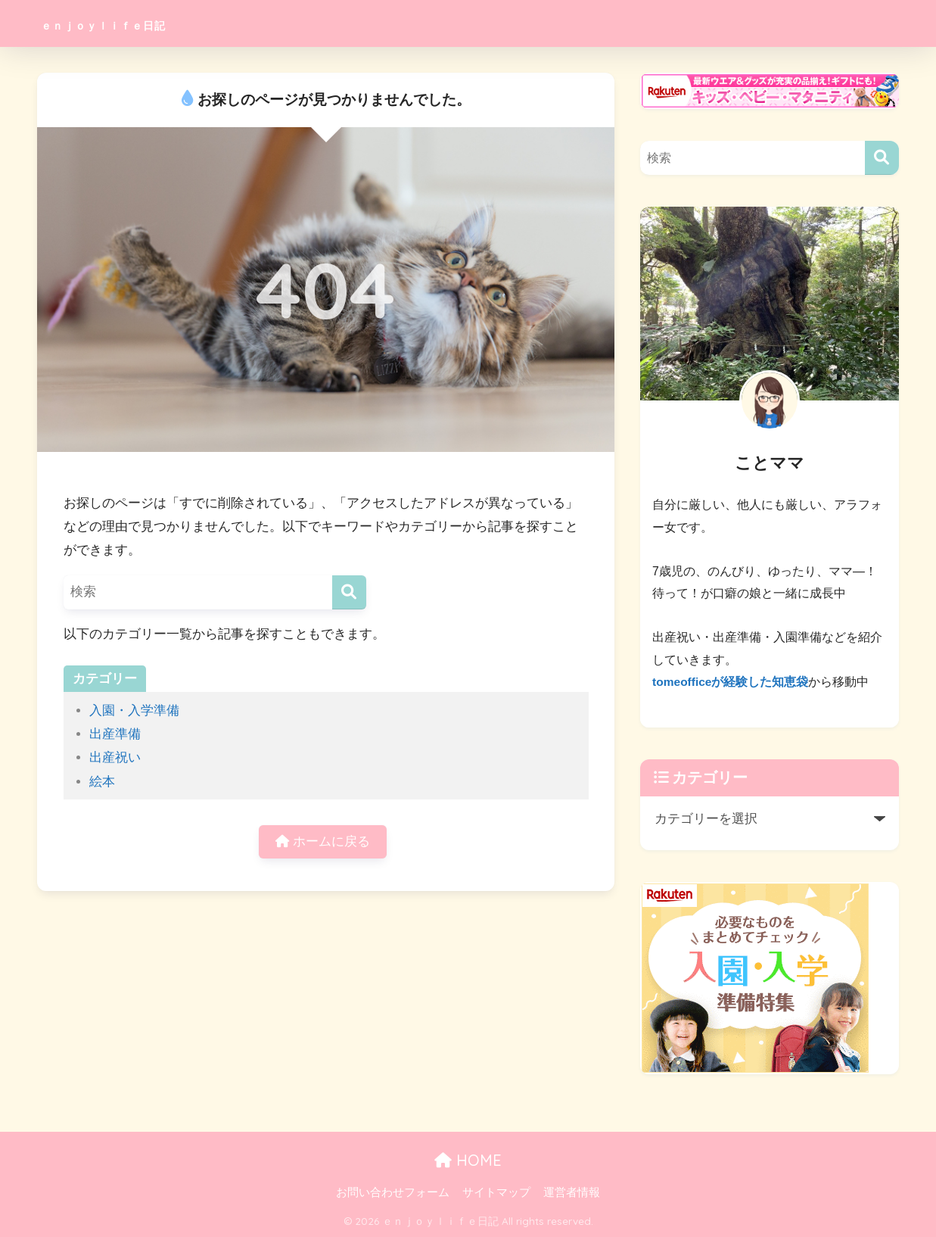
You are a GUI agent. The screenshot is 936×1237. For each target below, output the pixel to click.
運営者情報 (571, 1192)
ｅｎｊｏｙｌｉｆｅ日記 (141, 23)
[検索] (349, 592)
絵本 (102, 781)
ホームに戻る (323, 843)
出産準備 (115, 734)
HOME (468, 1160)
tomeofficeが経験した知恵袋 (731, 681)
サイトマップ (496, 1192)
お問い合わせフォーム (392, 1192)
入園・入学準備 (134, 710)
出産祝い (115, 757)
